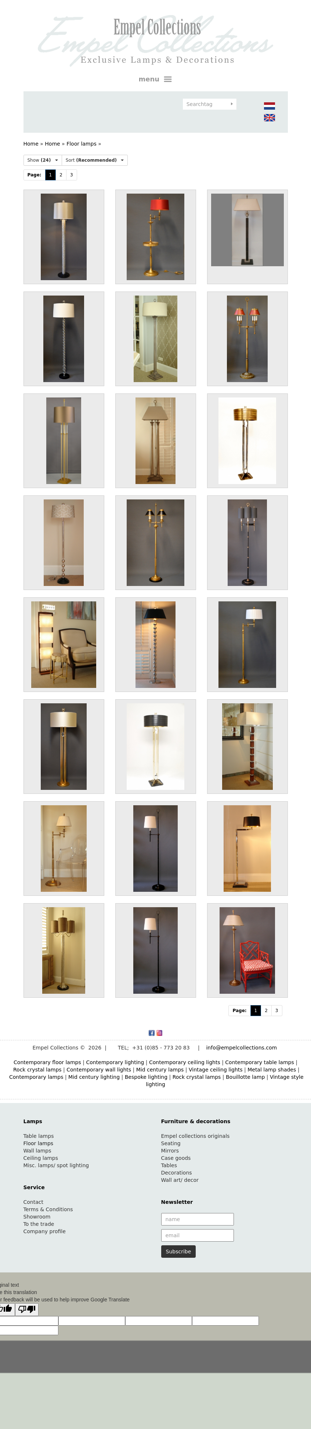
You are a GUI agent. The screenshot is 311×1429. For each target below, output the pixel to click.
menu (156, 79)
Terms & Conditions (48, 1209)
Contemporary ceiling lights (184, 1062)
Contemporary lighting (115, 1062)
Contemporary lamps (36, 1077)
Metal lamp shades (271, 1070)
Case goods (176, 1158)
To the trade (38, 1224)
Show (43, 160)
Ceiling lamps (40, 1158)
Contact (33, 1202)
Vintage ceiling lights (216, 1070)
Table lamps (38, 1136)
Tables (169, 1165)
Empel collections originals (195, 1136)
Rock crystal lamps (37, 1070)
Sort (95, 160)
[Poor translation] (27, 1309)
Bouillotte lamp (245, 1077)
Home (31, 144)
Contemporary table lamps (259, 1062)
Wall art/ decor (180, 1180)
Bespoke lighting (146, 1077)
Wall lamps (37, 1151)
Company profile (44, 1231)
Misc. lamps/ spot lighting (56, 1165)
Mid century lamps (160, 1070)
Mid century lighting (94, 1077)
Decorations (176, 1173)
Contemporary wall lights (98, 1070)
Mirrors (170, 1151)
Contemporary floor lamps (47, 1062)
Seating (171, 1143)
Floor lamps (81, 144)
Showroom (37, 1217)
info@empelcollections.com (241, 1048)
